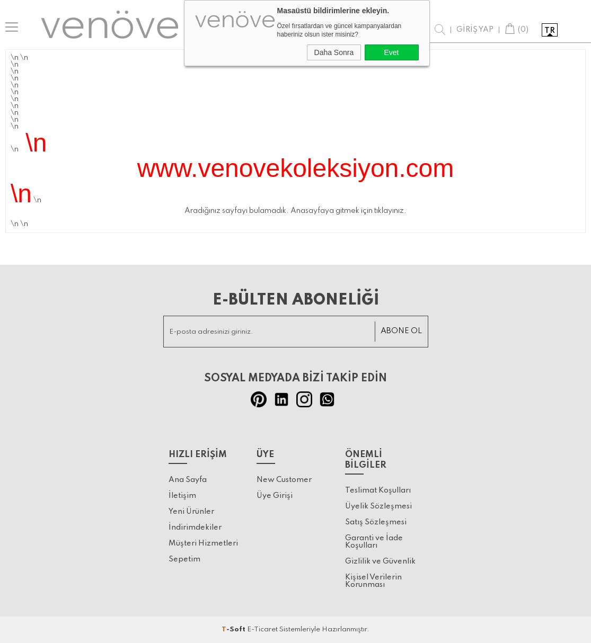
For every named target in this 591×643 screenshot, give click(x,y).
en (571, 30)
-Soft (234, 629)
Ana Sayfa (188, 480)
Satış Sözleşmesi (376, 522)
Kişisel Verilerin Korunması (373, 581)
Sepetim (184, 559)
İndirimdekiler (195, 527)
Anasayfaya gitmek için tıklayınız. (348, 211)
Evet (391, 52)
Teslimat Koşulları (378, 490)
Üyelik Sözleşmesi (378, 506)
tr (549, 30)
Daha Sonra (334, 52)
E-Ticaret (262, 629)
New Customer (284, 480)
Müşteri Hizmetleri (203, 543)
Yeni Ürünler (191, 511)
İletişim (182, 495)
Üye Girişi (275, 495)
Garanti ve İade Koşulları (374, 541)
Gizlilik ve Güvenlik (380, 561)
